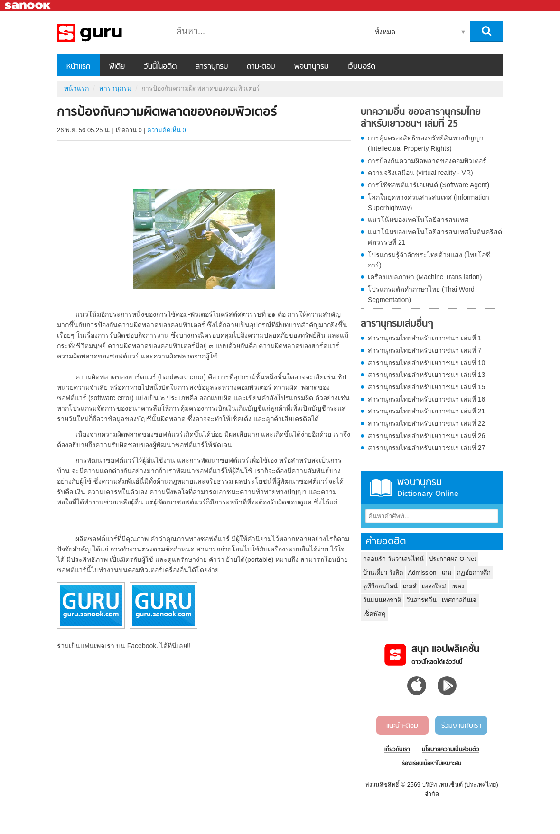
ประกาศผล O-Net (452, 558)
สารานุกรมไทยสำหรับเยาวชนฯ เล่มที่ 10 (426, 363)
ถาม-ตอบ (261, 67)
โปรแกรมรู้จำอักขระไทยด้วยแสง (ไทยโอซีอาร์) (429, 260)
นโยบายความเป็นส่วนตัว (450, 749)
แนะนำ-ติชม (402, 726)
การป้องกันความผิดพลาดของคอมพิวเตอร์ (427, 161)
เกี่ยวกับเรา (397, 749)
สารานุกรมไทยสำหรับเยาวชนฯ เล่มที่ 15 (426, 387)
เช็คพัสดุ (374, 613)
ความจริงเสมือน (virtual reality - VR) (420, 172)
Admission (422, 572)
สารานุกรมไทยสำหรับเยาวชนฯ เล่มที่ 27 (426, 447)
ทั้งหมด (385, 32)
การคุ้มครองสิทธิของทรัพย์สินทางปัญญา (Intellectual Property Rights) (426, 143)
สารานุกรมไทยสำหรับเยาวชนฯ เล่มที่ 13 (426, 374)
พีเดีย (117, 67)
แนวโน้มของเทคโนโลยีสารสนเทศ (418, 219)
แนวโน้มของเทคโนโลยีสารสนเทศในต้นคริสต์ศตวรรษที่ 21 (435, 237)
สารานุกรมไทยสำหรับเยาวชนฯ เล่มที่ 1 (425, 338)
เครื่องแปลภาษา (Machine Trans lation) (425, 277)
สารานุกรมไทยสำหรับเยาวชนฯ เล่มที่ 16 (426, 399)
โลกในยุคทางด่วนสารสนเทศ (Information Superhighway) (428, 202)
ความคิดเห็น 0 (166, 130)
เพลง (457, 586)
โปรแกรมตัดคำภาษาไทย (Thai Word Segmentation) (421, 294)
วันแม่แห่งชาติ (382, 600)
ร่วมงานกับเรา (461, 726)
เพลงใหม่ (434, 586)
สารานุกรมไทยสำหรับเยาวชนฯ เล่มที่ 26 (426, 436)
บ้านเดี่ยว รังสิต (383, 572)
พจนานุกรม (311, 67)
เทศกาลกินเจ (459, 600)
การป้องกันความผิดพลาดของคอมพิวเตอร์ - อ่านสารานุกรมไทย (107, 33)
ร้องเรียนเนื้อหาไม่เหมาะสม (431, 764)
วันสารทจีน (421, 600)
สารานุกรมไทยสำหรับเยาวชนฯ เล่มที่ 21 (426, 411)
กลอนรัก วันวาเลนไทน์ (393, 558)
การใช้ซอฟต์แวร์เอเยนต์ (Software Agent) (428, 185)
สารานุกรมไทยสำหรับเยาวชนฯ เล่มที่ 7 (425, 350)
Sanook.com (28, 6)
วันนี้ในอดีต (160, 67)
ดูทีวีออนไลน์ (380, 586)
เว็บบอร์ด (361, 67)
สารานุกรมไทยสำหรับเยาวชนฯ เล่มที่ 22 (426, 423)
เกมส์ (410, 586)
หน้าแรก (78, 67)
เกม (447, 572)
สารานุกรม (212, 67)
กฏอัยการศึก (474, 572)
